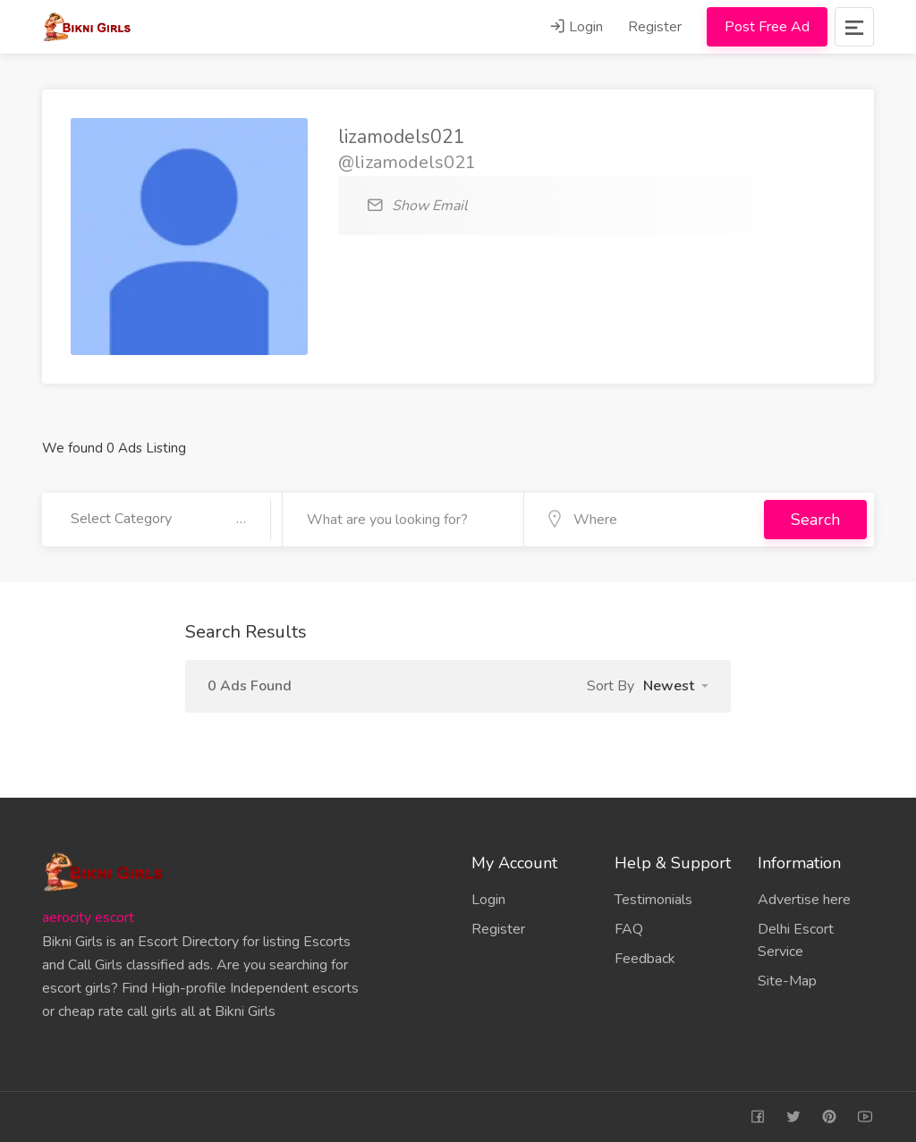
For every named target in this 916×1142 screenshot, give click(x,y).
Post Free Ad (767, 27)
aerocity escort (88, 917)
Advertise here (804, 899)
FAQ (629, 929)
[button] (675, 686)
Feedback (645, 959)
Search (815, 519)
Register (655, 27)
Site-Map (787, 981)
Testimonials (653, 899)
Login (576, 27)
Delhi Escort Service (796, 940)
